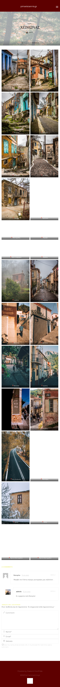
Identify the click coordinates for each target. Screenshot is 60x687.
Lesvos (29, 23)
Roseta (29, 671)
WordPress (38, 671)
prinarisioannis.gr (29, 6)
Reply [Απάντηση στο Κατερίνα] (53, 575)
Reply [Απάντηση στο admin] (53, 591)
